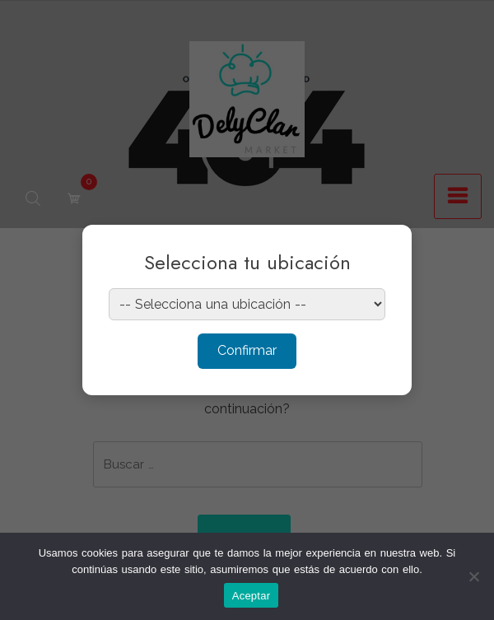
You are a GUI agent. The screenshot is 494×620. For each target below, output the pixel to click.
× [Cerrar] (383, 248)
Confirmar (247, 350)
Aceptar (251, 596)
